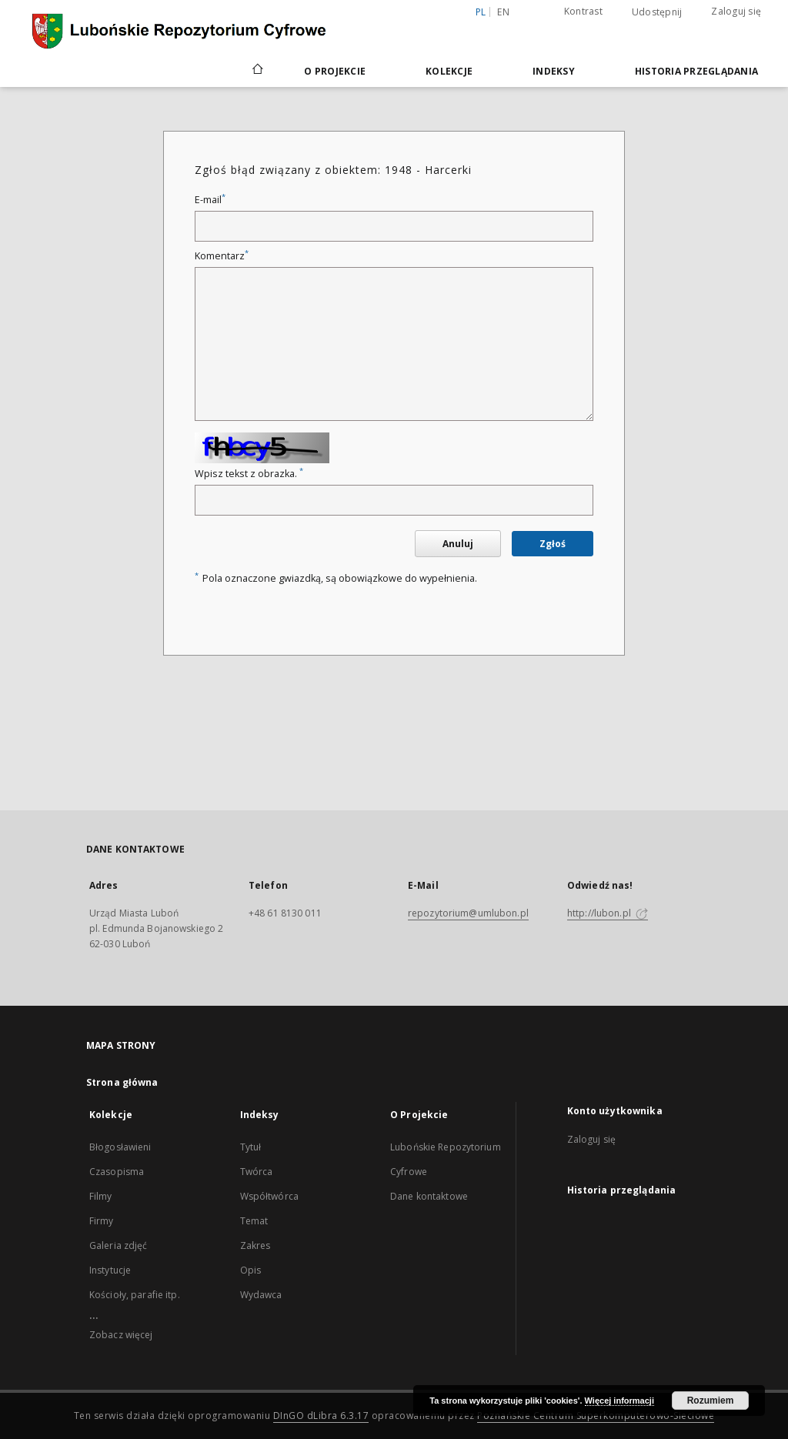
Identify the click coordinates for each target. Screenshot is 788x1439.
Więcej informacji (619, 1400)
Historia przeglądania (696, 71)
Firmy (101, 1220)
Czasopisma (116, 1171)
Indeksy (554, 71)
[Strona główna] (256, 71)
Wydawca (261, 1294)
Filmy (100, 1196)
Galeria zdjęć (118, 1245)
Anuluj (457, 543)
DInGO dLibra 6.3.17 (321, 1415)
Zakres (255, 1245)
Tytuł (251, 1147)
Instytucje (110, 1270)
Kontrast (583, 11)
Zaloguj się (736, 11)
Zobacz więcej (121, 1334)
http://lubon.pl (607, 913)
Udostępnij (657, 12)
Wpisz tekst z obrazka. (249, 473)
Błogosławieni (120, 1147)
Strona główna (122, 1082)
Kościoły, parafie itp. (134, 1294)
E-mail (210, 199)
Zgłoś (552, 543)
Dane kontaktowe (429, 1196)
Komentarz (222, 255)
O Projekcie (335, 71)
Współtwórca (269, 1196)
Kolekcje (449, 71)
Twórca (256, 1171)
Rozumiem (710, 1400)
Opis (250, 1270)
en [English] (503, 12)
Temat (254, 1220)
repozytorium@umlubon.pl (468, 913)
